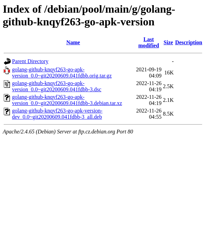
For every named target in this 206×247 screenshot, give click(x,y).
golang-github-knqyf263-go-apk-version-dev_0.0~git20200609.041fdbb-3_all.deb (57, 114)
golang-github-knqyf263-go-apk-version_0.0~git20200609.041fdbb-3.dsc (56, 86)
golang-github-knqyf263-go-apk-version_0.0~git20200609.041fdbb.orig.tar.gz (62, 73)
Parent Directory (30, 61)
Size (168, 42)
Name (73, 42)
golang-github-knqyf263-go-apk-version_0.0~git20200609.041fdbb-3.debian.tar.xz (67, 100)
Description (188, 42)
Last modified (148, 42)
